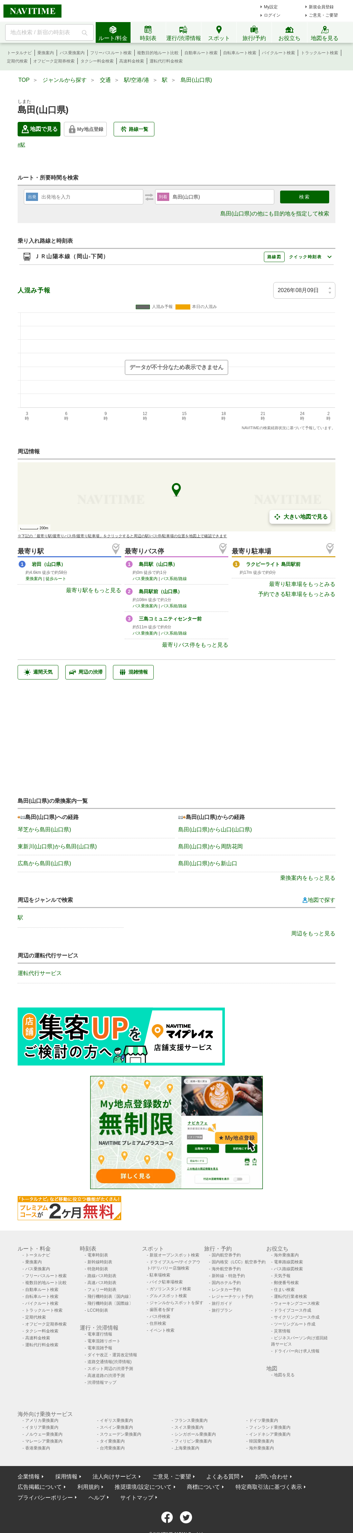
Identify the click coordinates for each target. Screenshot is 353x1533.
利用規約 (88, 1487)
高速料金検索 (131, 61)
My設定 (271, 6)
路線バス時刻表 (101, 1275)
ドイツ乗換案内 (263, 1420)
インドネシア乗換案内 (269, 1434)
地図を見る (284, 1374)
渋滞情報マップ (101, 1382)
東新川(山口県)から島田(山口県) (57, 846)
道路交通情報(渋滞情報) (109, 1361)
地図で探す (318, 900)
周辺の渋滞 (86, 672)
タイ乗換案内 (112, 1441)
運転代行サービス (40, 973)
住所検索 (158, 1323)
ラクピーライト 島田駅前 (273, 564)
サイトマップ (136, 1498)
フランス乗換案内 (191, 1420)
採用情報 (66, 1476)
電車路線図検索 (288, 1262)
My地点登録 (85, 129)
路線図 (274, 256)
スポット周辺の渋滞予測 (110, 1368)
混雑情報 (133, 672)
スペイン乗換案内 (116, 1427)
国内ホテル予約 (226, 1282)
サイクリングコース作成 (296, 1317)
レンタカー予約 (226, 1289)
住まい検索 (284, 1289)
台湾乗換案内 (112, 1448)
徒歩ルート (56, 578)
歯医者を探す (162, 1309)
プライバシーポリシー (45, 1498)
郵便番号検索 (286, 1282)
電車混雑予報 (99, 1348)
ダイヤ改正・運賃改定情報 (112, 1354)
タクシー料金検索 (97, 61)
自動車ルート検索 (201, 52)
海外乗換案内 (286, 1255)
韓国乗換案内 (261, 1441)
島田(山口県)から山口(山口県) (215, 829)
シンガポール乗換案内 (195, 1434)
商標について (203, 1487)
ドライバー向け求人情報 (296, 1351)
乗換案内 (45, 52)
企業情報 (29, 1476)
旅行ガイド (222, 1303)
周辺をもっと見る (313, 933)
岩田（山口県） (49, 564)
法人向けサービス (115, 1476)
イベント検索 (162, 1330)
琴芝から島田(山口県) (44, 829)
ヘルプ (96, 1498)
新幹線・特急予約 (228, 1275)
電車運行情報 (99, 1334)
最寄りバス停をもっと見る (195, 645)
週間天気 (38, 672)
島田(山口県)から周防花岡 (210, 846)
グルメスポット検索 (168, 1295)
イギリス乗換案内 (116, 1420)
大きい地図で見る (300, 517)
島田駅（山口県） (158, 564)
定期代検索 (17, 61)
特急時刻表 (97, 1268)
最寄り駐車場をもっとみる (302, 584)
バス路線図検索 (288, 1268)
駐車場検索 (160, 1275)
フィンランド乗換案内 (269, 1427)
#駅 (21, 144)
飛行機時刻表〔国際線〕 (110, 1303)
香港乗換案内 (37, 1448)
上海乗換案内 (186, 1448)
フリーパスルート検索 (111, 52)
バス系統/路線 (174, 578)
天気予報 (282, 1275)
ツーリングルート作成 (294, 1324)
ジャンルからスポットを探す (176, 1302)
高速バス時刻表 (101, 1282)
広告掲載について (40, 1487)
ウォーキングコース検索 (296, 1303)
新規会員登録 (321, 6)
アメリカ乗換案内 (41, 1420)
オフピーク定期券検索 (54, 61)
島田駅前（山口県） (160, 591)
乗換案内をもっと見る (307, 878)
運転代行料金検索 (166, 61)
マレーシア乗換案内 (44, 1441)
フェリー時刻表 (101, 1289)
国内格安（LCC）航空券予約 (239, 1262)
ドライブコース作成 (292, 1310)
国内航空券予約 (226, 1255)
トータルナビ (19, 52)
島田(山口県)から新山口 (207, 863)
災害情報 (282, 1331)
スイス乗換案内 (188, 1427)
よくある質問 (222, 1476)
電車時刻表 (97, 1255)
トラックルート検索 (319, 52)
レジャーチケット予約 (232, 1296)
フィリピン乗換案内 (193, 1441)
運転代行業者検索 (290, 1296)
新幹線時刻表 (99, 1262)
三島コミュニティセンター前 (170, 618)
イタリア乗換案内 (41, 1427)
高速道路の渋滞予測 (106, 1375)
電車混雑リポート (104, 1341)
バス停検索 (160, 1316)
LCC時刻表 (97, 1310)
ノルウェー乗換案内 (44, 1434)
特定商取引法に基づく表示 (269, 1487)
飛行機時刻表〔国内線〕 (110, 1296)
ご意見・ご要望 (323, 15)
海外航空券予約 (226, 1268)
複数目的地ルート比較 (158, 52)
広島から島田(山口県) (44, 863)
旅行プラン (222, 1310)
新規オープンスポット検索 (174, 1255)
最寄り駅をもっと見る (93, 590)
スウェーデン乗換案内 (120, 1434)
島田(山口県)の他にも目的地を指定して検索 (274, 213)
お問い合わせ (271, 1476)
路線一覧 (134, 129)
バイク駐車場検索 (166, 1282)
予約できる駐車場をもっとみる (296, 594)
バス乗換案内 (72, 52)
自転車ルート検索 (239, 52)
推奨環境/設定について (143, 1487)
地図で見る (39, 129)
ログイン (272, 15)
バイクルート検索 (278, 52)
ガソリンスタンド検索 (170, 1288)
